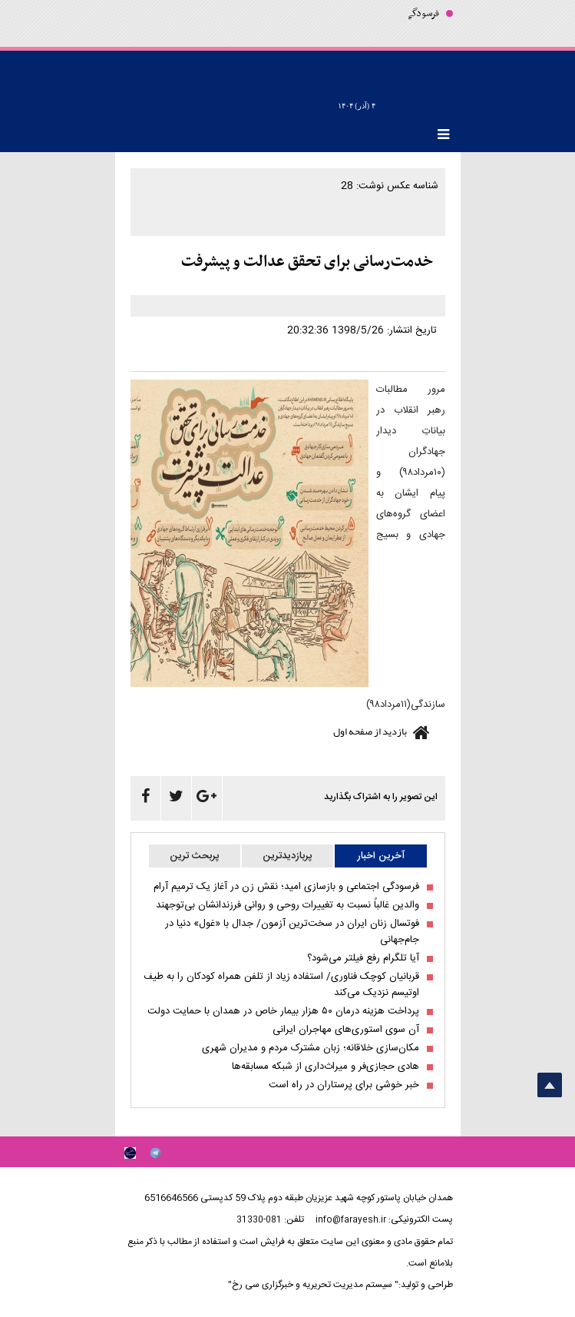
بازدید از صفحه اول (370, 731)
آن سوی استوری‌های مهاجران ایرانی (346, 1030)
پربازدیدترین (287, 856)
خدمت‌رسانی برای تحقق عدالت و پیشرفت (307, 262)
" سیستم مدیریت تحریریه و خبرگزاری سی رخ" (313, 1284)
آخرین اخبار (381, 856)
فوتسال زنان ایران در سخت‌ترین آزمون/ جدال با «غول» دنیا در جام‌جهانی (292, 932)
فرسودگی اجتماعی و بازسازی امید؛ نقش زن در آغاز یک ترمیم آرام (286, 887)
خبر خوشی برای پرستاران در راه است (344, 1085)
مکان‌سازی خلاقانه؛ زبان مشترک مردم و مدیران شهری (310, 1048)
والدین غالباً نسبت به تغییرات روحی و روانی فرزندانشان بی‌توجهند (287, 905)
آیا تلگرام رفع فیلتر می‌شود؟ (363, 958)
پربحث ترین (195, 856)
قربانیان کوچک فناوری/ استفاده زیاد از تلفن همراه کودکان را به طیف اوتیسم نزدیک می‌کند (281, 985)
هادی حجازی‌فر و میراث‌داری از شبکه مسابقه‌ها (325, 1067)
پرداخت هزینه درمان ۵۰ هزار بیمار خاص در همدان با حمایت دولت (283, 1012)
